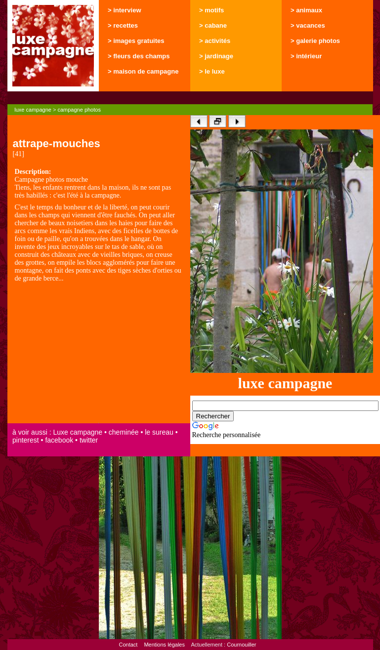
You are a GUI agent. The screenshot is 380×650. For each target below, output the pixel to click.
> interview (124, 10)
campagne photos (78, 110)
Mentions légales (164, 645)
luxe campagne (32, 110)
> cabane (213, 25)
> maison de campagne (143, 71)
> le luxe (212, 71)
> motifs (211, 10)
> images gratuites (136, 40)
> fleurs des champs (138, 56)
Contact (128, 645)
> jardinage (216, 56)
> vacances (308, 25)
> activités (214, 40)
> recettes (123, 25)
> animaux (306, 10)
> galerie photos (315, 40)
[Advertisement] (99, 353)
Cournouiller (241, 645)
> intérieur (306, 56)
